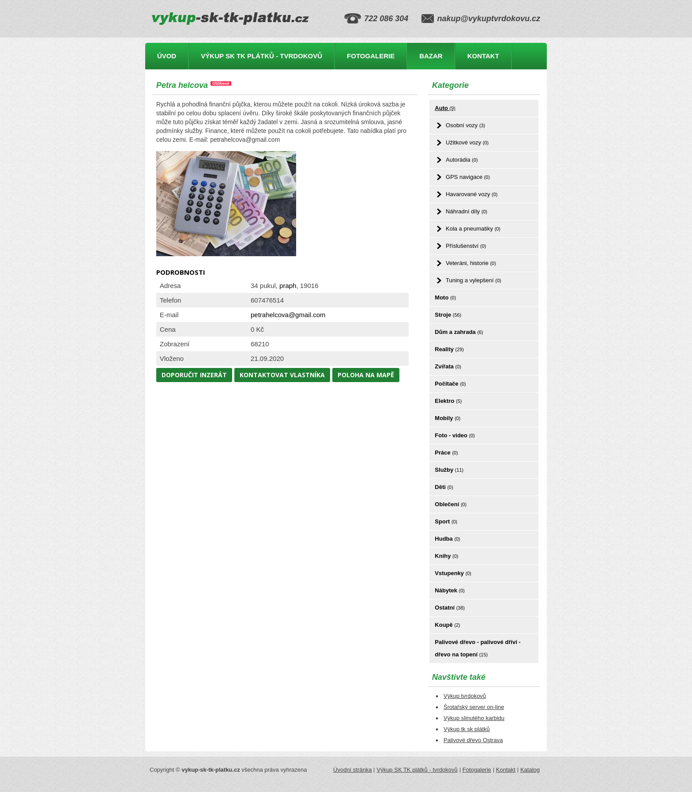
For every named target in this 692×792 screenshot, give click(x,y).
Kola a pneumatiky (473, 228)
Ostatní (450, 607)
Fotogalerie (371, 56)
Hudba (447, 538)
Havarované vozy (471, 194)
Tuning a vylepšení (473, 280)
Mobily (447, 418)
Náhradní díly (466, 211)
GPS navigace (468, 177)
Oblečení (450, 504)
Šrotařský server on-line (474, 707)
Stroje (448, 314)
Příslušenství (466, 246)
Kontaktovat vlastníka (282, 375)
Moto (445, 297)
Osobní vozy (465, 125)
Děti (444, 487)
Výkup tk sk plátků (467, 729)
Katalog (530, 769)
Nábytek (449, 590)
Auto (445, 108)
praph (287, 285)
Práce (446, 452)
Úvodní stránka (352, 769)
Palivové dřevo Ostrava (473, 740)
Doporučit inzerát (194, 375)
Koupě (447, 624)
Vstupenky (453, 573)
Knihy (446, 556)
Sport (446, 521)
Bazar (431, 56)
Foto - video (455, 435)
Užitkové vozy (467, 142)
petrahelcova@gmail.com (288, 314)
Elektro (448, 401)
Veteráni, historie (471, 263)
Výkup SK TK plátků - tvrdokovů (261, 56)
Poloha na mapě (366, 375)
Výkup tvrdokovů (465, 696)
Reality (449, 349)
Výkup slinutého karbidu (474, 718)
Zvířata (448, 366)
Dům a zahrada (459, 332)
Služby (449, 469)
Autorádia (462, 159)
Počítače (450, 383)
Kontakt (483, 56)
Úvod (166, 56)
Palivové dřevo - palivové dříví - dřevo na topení (477, 648)
